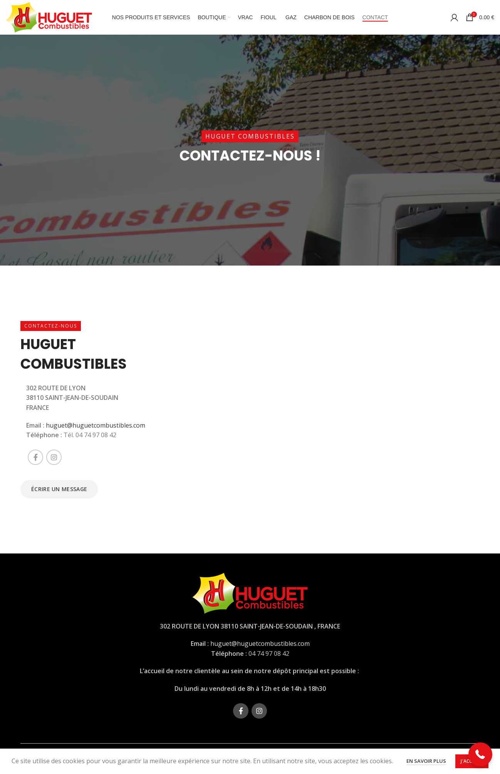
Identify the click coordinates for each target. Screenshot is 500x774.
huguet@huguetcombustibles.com (95, 425)
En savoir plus (426, 760)
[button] (480, 754)
